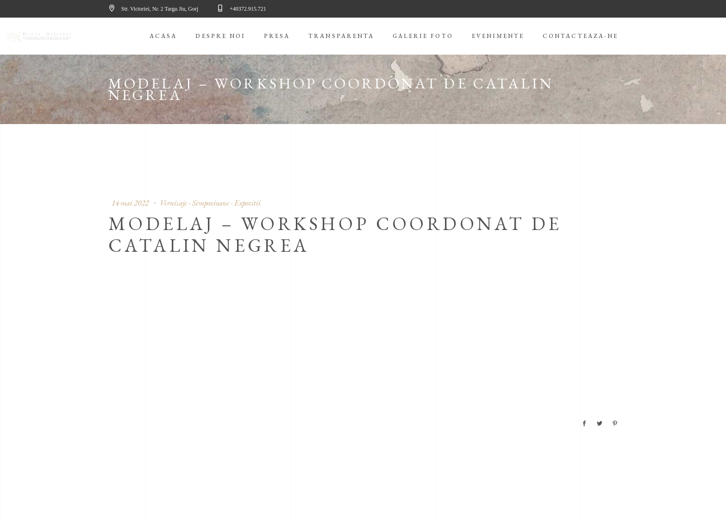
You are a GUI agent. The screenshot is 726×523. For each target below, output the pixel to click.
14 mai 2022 (130, 203)
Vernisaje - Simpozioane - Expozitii (210, 203)
